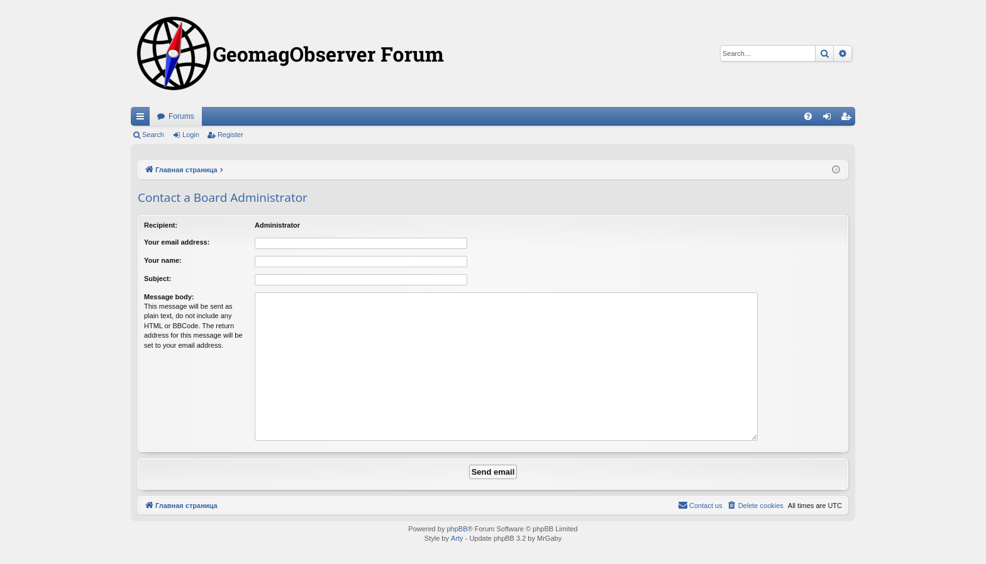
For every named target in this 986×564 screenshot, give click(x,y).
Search (153, 134)
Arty (457, 538)
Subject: (157, 278)
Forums (181, 116)
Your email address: (176, 242)
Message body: (169, 297)
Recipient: (160, 225)
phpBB (456, 529)
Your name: (163, 260)
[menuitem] (808, 116)
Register (230, 134)
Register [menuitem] (848, 119)
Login (190, 134)
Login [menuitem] (829, 119)
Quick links (143, 119)
